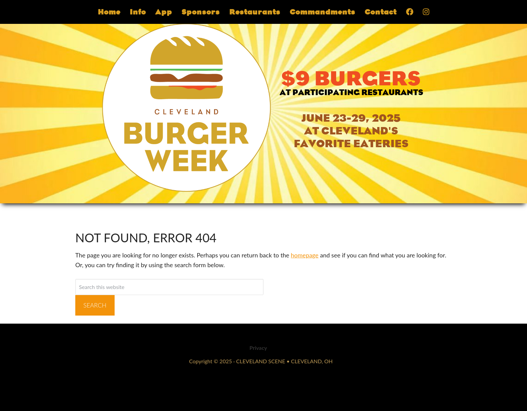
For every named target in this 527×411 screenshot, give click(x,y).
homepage (304, 255)
